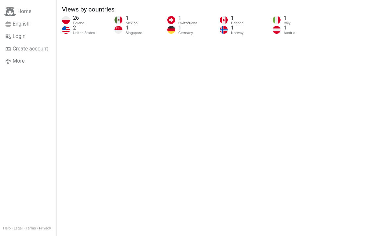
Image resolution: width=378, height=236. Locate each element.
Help (7, 228)
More (15, 61)
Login (15, 36)
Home (18, 11)
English (17, 24)
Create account (26, 49)
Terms (31, 228)
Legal (18, 228)
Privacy (45, 228)
